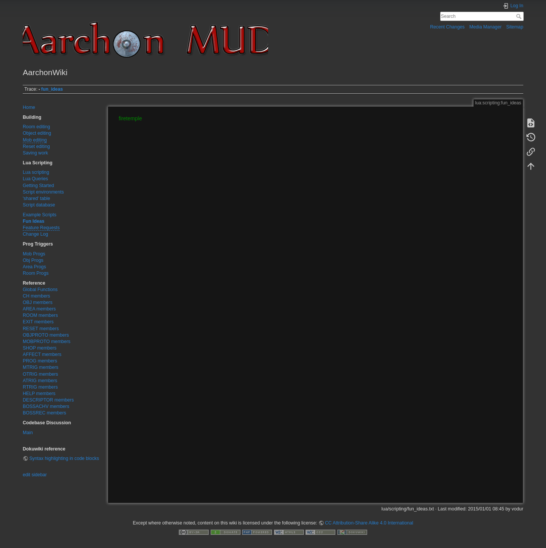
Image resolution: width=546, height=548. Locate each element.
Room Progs (36, 273)
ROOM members (40, 315)
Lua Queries (35, 178)
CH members (36, 296)
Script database (39, 205)
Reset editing (36, 146)
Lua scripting (36, 172)
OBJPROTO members (46, 335)
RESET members (41, 328)
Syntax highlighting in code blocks (64, 458)
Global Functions (40, 289)
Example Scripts (39, 214)
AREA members (39, 309)
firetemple (130, 118)
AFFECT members (42, 354)
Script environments (43, 192)
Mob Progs (34, 254)
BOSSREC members (44, 413)
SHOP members (39, 348)
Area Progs (34, 266)
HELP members (39, 393)
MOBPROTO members (47, 341)
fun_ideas (52, 89)
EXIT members (38, 321)
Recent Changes (447, 27)
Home (29, 107)
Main (28, 432)
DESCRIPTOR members (48, 400)
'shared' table (36, 198)
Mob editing (35, 140)
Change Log (35, 234)
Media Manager (485, 27)
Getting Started (38, 185)
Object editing (37, 133)
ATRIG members (40, 380)
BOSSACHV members (46, 406)
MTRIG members (40, 367)
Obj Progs (33, 260)
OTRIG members (40, 374)
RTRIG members (40, 387)
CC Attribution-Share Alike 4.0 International (369, 523)
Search (519, 16)
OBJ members (37, 302)
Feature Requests (41, 227)
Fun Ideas (33, 221)
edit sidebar (35, 474)
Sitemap (514, 27)
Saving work (35, 153)
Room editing (36, 126)
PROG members (40, 361)
